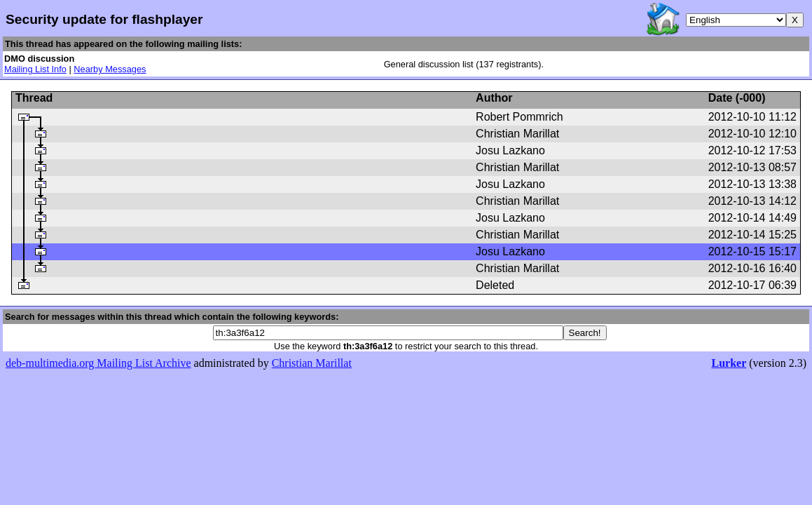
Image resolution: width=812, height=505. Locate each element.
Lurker (728, 363)
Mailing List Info (35, 69)
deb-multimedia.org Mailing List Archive (98, 363)
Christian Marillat (312, 363)
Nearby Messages (110, 69)
